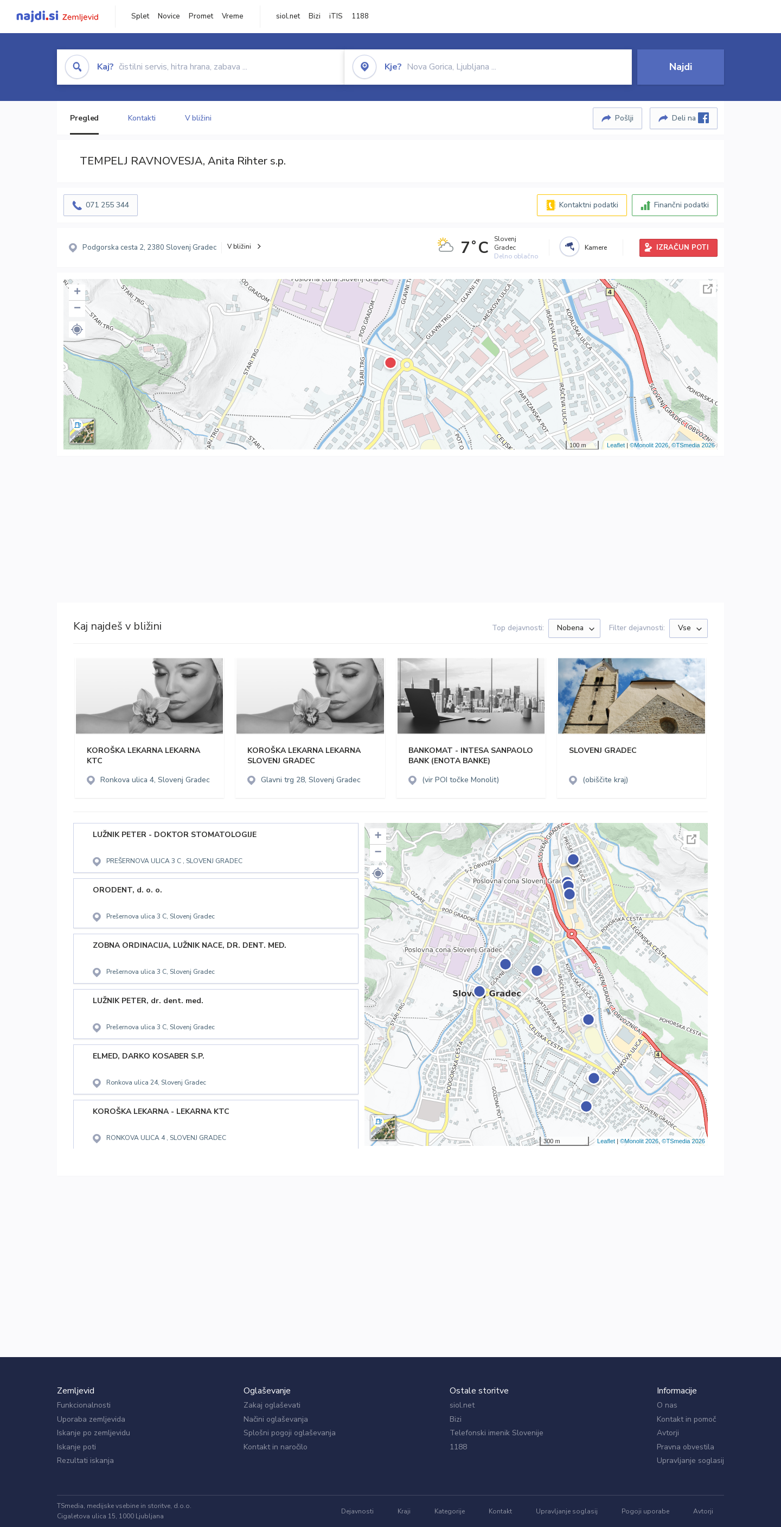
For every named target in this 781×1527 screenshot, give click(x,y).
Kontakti (141, 118)
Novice (169, 16)
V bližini (198, 118)
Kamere (596, 247)
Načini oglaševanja (276, 1419)
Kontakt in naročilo (276, 1447)
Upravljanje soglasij (690, 1460)
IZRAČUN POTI (682, 247)
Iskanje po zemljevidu (93, 1433)
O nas (667, 1405)
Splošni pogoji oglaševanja (290, 1433)
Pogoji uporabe (645, 1511)
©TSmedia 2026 (693, 445)
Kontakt (500, 1511)
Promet (201, 16)
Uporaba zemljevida (91, 1419)
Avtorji (668, 1433)
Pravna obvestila (685, 1447)
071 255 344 (107, 205)
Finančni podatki (681, 205)
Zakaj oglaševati (272, 1405)
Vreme (233, 16)
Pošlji (624, 118)
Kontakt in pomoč (686, 1419)
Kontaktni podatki (588, 205)
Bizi (315, 16)
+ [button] (77, 292)
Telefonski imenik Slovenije (496, 1433)
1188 (360, 16)
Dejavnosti (357, 1511)
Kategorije (449, 1511)
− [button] (77, 309)
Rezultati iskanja (85, 1460)
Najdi (680, 66)
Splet (140, 16)
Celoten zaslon (708, 289)
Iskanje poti (76, 1447)
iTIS (336, 16)
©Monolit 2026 (649, 445)
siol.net (288, 16)
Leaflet (616, 445)
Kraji (404, 1511)
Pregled (84, 118)
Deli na (690, 117)
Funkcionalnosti (84, 1405)
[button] (77, 329)
